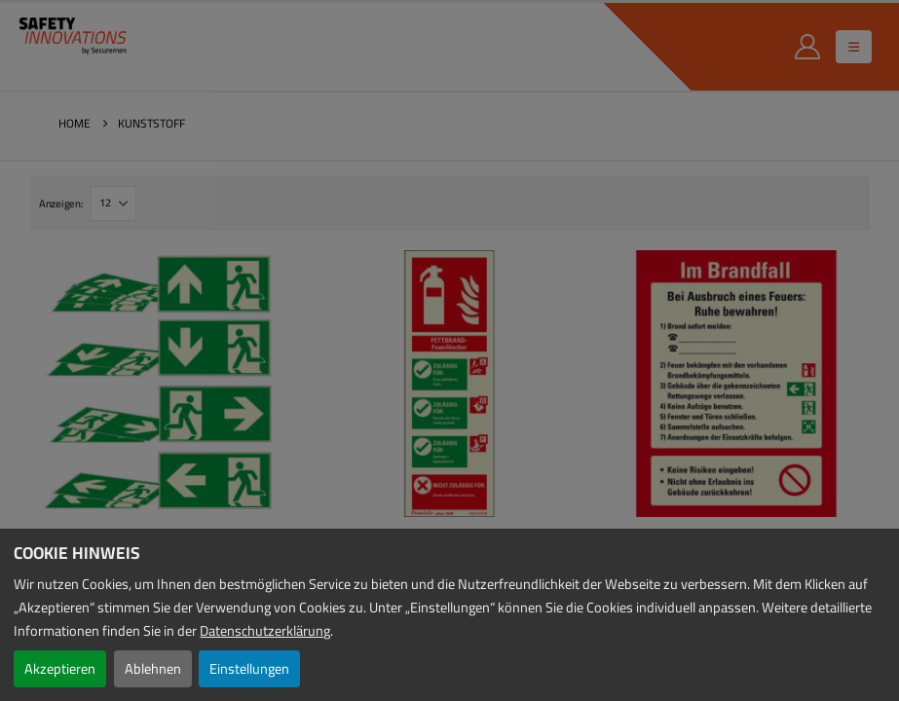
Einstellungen (249, 668)
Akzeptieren (59, 668)
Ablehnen (153, 668)
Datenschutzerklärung (265, 630)
